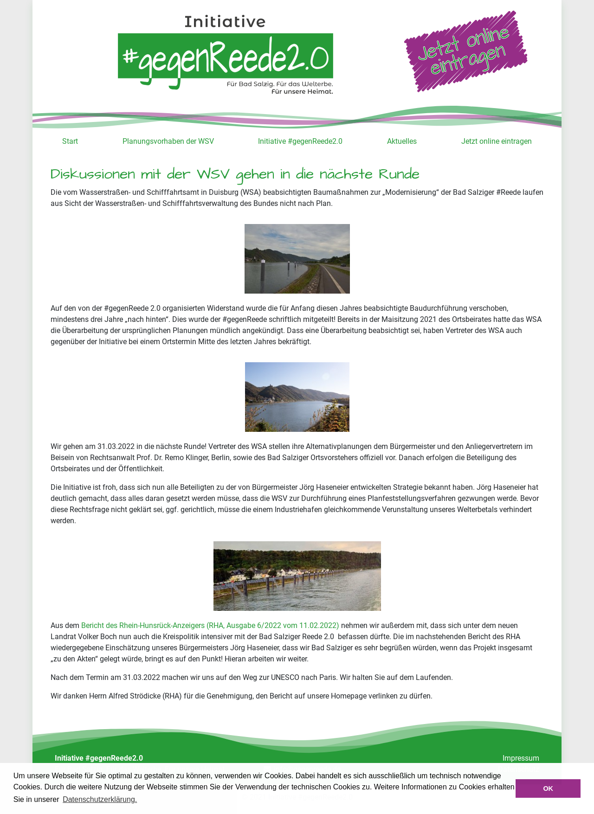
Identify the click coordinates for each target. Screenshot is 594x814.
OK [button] (548, 788)
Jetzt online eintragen (496, 141)
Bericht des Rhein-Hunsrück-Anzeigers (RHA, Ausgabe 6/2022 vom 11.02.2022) (210, 625)
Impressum (521, 758)
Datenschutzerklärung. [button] (100, 799)
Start (70, 141)
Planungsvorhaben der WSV (168, 141)
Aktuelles (402, 141)
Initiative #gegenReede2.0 (300, 141)
